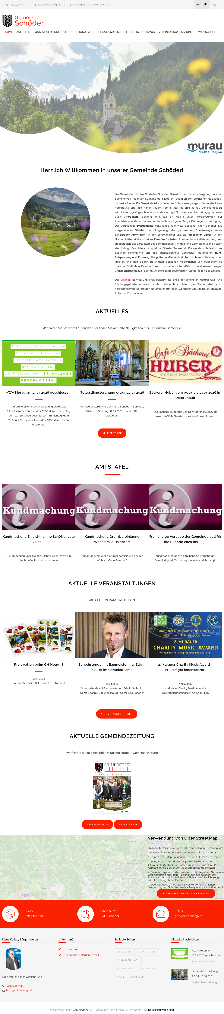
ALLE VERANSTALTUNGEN (117, 710)
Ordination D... (126, 965)
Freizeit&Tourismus (193, 18)
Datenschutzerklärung (161, 1006)
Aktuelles (76, 18)
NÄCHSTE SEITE (128, 820)
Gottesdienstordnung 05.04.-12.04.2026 (112, 389)
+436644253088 (15, 982)
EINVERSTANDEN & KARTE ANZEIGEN (186, 889)
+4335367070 (18, 4)
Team (120, 973)
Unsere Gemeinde (100, 18)
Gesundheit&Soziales (131, 18)
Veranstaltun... (147, 948)
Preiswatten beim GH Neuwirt (38, 661)
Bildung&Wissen (163, 18)
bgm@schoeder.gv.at (19, 986)
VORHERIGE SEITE (97, 820)
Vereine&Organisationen (76, 28)
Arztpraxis (137, 973)
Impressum (71, 945)
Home (61, 18)
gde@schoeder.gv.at (49, 4)
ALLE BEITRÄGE (112, 429)
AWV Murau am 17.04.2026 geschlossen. (38, 389)
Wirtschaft (106, 28)
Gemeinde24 (80, 1006)
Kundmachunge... (128, 956)
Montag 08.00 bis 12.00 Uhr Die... (91, 4)
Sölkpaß (126, 275)
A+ (198, 4)
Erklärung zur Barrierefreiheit (81, 951)
